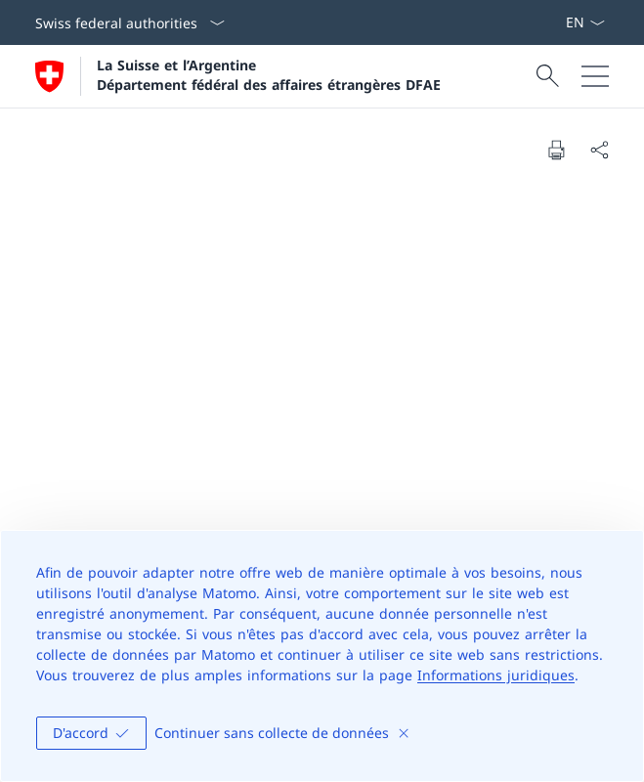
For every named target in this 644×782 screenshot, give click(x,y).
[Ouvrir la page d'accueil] (238, 76)
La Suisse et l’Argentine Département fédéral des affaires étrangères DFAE (269, 74)
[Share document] (599, 149)
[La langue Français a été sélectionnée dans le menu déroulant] (585, 22)
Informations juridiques (496, 675)
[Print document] (556, 149)
